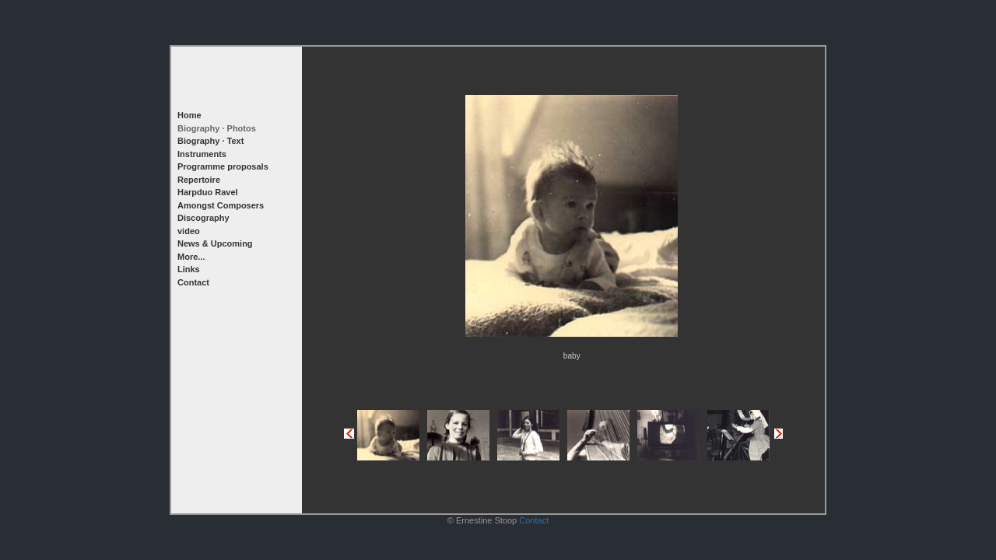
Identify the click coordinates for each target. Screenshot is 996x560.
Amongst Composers (220, 205)
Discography (203, 217)
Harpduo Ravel (207, 192)
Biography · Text (210, 140)
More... (191, 256)
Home (189, 115)
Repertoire (198, 179)
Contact (193, 282)
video (188, 231)
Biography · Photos (216, 128)
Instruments (201, 154)
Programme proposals (222, 166)
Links (188, 269)
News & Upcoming (215, 243)
